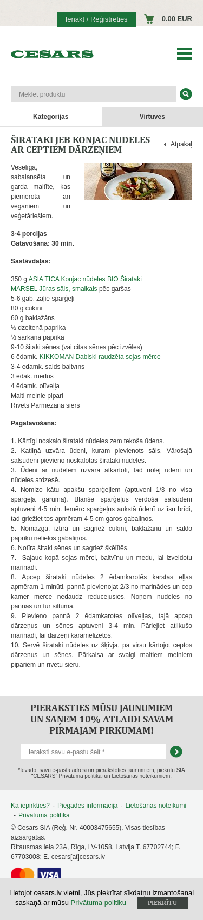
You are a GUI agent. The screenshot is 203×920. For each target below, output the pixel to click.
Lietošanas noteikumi (155, 805)
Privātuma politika (44, 815)
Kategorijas (50, 116)
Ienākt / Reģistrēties (97, 19)
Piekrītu (162, 903)
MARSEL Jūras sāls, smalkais (54, 289)
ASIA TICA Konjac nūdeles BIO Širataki (85, 279)
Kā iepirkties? (30, 805)
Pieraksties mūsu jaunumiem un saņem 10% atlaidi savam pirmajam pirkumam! (101, 719)
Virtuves (152, 116)
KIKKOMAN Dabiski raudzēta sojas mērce (100, 357)
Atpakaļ (181, 144)
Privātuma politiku (99, 902)
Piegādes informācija (87, 805)
